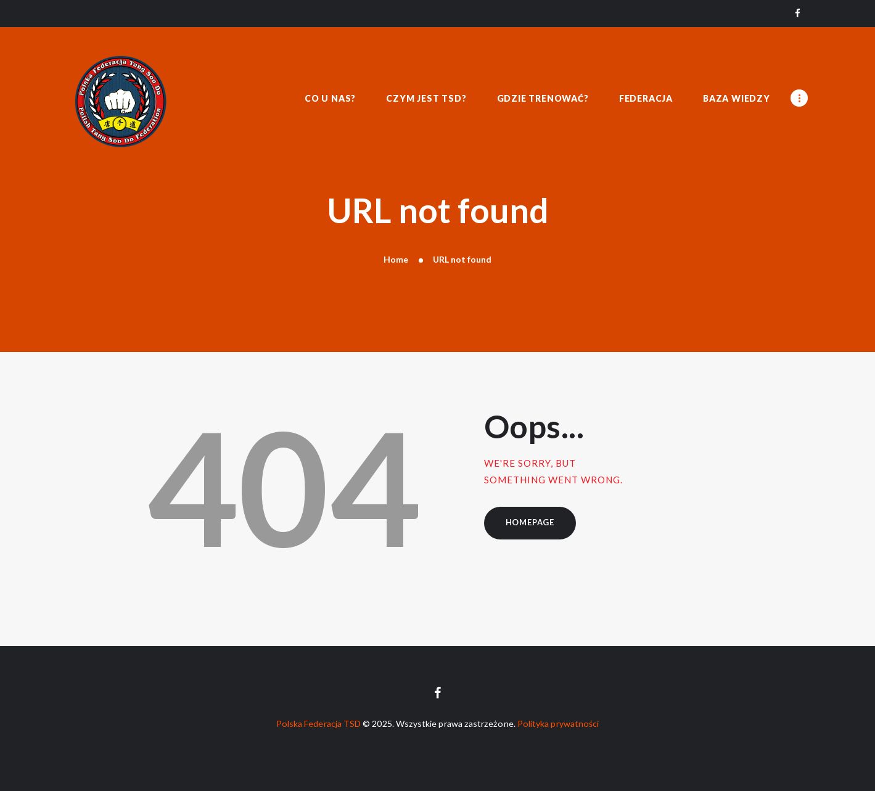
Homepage (530, 522)
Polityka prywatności (558, 723)
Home (396, 259)
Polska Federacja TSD (318, 723)
